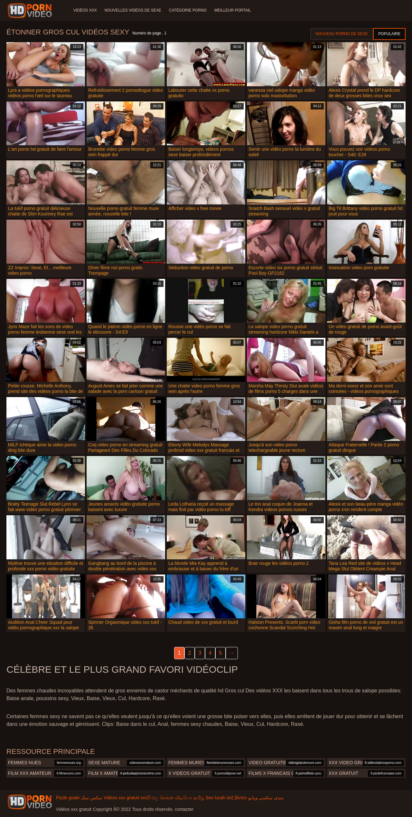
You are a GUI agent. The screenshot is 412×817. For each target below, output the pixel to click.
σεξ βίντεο (237, 797)
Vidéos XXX (85, 10)
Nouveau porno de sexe (341, 34)
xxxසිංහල (149, 797)
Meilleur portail (232, 10)
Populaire (389, 34)
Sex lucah (215, 797)
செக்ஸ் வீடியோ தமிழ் (182, 797)
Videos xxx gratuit (121, 797)
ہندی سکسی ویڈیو (266, 797)
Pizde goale (68, 797)
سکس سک (91, 797)
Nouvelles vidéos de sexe (133, 10)
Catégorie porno (188, 10)
